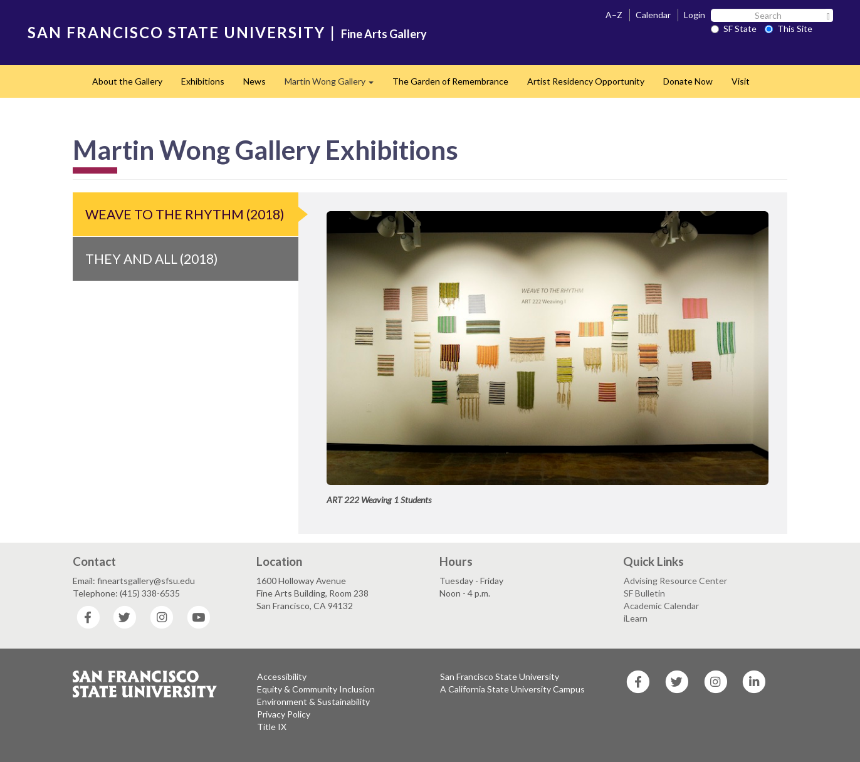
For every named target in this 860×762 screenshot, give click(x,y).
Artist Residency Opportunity (585, 81)
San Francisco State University (499, 676)
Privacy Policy (283, 714)
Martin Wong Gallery (334, 85)
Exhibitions (202, 81)
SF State (734, 28)
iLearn (636, 618)
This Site (788, 28)
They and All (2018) (151, 258)
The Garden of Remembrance (450, 81)
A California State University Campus (512, 689)
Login (694, 14)
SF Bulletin (644, 593)
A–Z (614, 14)
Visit (741, 81)
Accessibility (282, 676)
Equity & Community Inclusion (316, 689)
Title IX (271, 726)
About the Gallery (127, 81)
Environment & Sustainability (313, 701)
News (254, 81)
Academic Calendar (661, 605)
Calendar (653, 14)
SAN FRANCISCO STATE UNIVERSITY (176, 32)
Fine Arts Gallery (384, 34)
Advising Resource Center (675, 580)
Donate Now (688, 81)
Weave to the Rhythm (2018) (184, 214)
